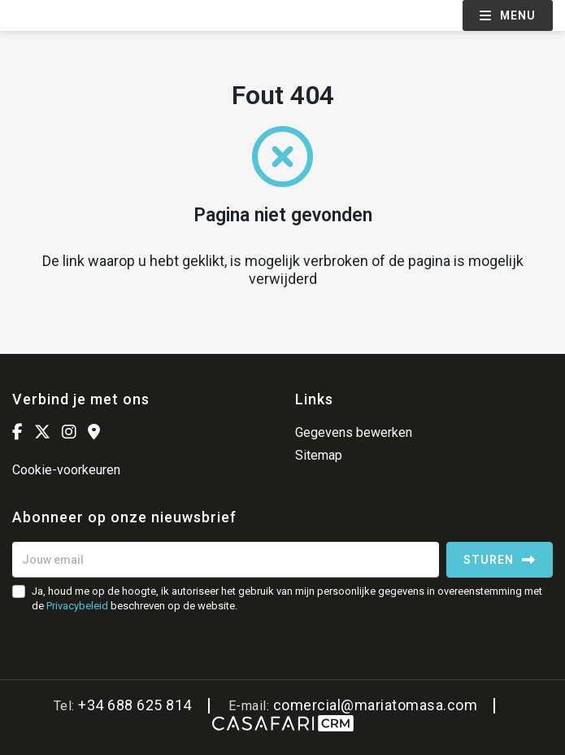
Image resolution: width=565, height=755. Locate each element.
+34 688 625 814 (135, 705)
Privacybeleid (77, 606)
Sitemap (318, 455)
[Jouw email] (225, 560)
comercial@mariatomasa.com (375, 705)
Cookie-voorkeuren (66, 470)
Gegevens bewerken (353, 432)
